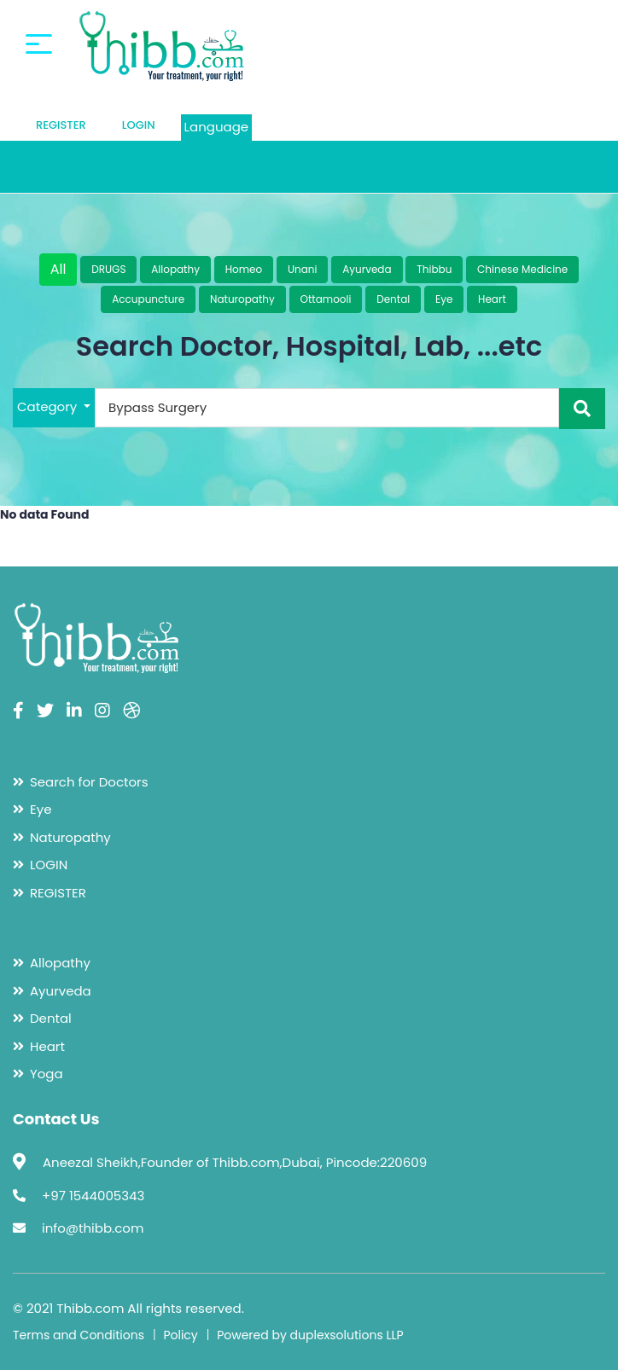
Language (216, 127)
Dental (393, 299)
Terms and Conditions (78, 1335)
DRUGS (108, 269)
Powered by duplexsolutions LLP (310, 1335)
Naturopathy (242, 299)
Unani (303, 269)
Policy (180, 1335)
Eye (443, 299)
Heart (492, 299)
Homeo (243, 269)
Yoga (46, 1074)
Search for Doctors (89, 782)
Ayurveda (366, 269)
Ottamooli (326, 299)
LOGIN (138, 125)
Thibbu (434, 269)
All (58, 269)
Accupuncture (148, 299)
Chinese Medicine (522, 269)
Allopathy (175, 269)
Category (48, 406)
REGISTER (61, 125)
